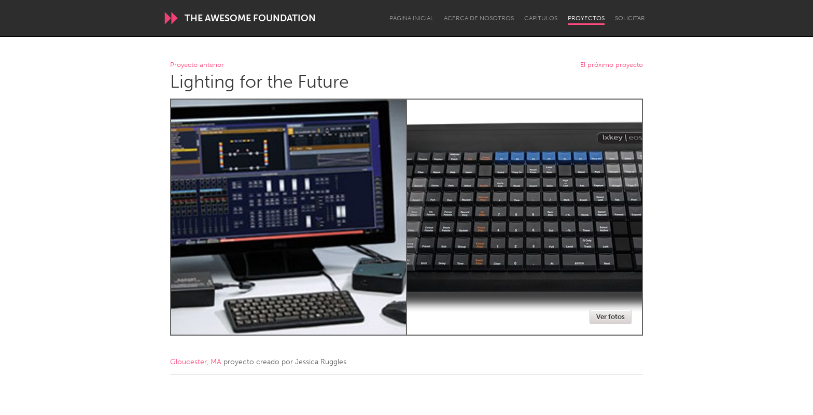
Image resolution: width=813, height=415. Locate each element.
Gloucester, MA (195, 361)
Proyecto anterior (197, 65)
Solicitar (630, 18)
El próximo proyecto (611, 65)
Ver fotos (610, 317)
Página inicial (411, 18)
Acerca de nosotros (479, 18)
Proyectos (586, 18)
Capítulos (540, 18)
